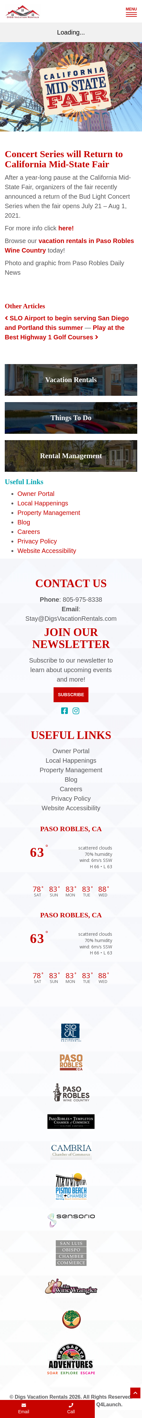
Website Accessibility (46, 550)
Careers (28, 531)
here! (66, 228)
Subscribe (71, 694)
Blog (23, 522)
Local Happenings (42, 503)
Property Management (48, 512)
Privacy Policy (37, 541)
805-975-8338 (82, 599)
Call (71, 1408)
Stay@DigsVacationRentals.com (71, 618)
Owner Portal (36, 493)
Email (23, 1408)
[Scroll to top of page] (135, 1393)
